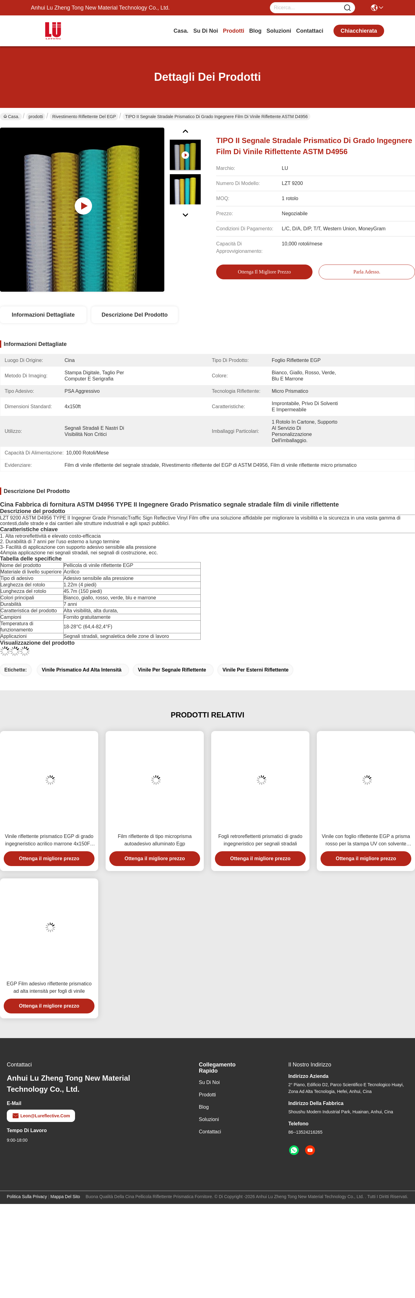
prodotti (233, 31)
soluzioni (278, 31)
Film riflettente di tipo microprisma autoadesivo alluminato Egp (154, 840)
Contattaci (309, 31)
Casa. (181, 31)
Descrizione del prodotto (135, 315)
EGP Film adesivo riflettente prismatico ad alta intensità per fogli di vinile (48, 987)
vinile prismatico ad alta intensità (81, 669)
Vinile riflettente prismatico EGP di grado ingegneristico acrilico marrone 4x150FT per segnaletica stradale (49, 841)
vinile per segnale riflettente (172, 669)
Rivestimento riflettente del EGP (84, 116)
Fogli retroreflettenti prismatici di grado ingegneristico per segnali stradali (260, 840)
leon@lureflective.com (41, 1115)
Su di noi (205, 31)
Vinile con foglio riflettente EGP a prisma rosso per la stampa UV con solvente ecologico (366, 841)
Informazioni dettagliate (43, 315)
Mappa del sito (65, 1196)
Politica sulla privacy (27, 1196)
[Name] (347, 8)
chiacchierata (359, 31)
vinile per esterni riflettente (255, 669)
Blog (255, 31)
